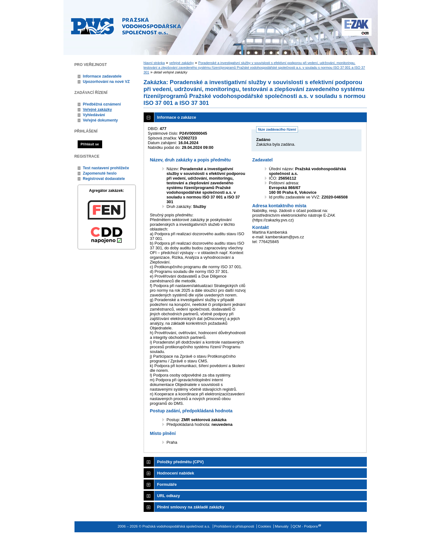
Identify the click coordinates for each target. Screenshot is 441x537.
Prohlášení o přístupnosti (234, 526)
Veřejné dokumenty (100, 120)
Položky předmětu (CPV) (180, 461)
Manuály (282, 526)
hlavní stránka (154, 63)
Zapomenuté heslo (100, 173)
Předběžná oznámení (102, 104)
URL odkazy (168, 495)
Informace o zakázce (176, 117)
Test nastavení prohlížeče (106, 168)
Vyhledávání (94, 115)
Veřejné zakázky (97, 109)
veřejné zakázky (181, 63)
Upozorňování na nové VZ (106, 81)
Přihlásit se (89, 144)
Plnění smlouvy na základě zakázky (190, 507)
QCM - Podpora (305, 526)
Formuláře (167, 484)
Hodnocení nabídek (175, 473)
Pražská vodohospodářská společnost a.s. (126, 26)
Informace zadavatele (102, 76)
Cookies (264, 526)
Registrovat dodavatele (104, 178)
